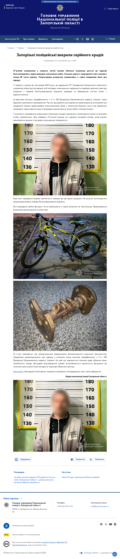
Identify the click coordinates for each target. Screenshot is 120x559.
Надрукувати (23, 459)
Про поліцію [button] (28, 39)
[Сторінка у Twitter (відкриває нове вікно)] (82, 39)
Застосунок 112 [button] (12, 39)
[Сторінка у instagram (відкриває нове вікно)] (92, 39)
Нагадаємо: (18, 372)
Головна (11, 48)
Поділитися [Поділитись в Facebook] (83, 459)
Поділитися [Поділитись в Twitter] (100, 459)
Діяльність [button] (43, 39)
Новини (21, 48)
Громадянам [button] (57, 39)
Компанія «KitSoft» (91, 553)
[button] (13, 498)
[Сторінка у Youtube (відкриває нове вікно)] (87, 39)
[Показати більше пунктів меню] (74, 39)
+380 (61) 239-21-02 (65, 506)
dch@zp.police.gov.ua (99, 506)
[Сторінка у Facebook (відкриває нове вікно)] (77, 39)
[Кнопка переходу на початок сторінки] (111, 553)
